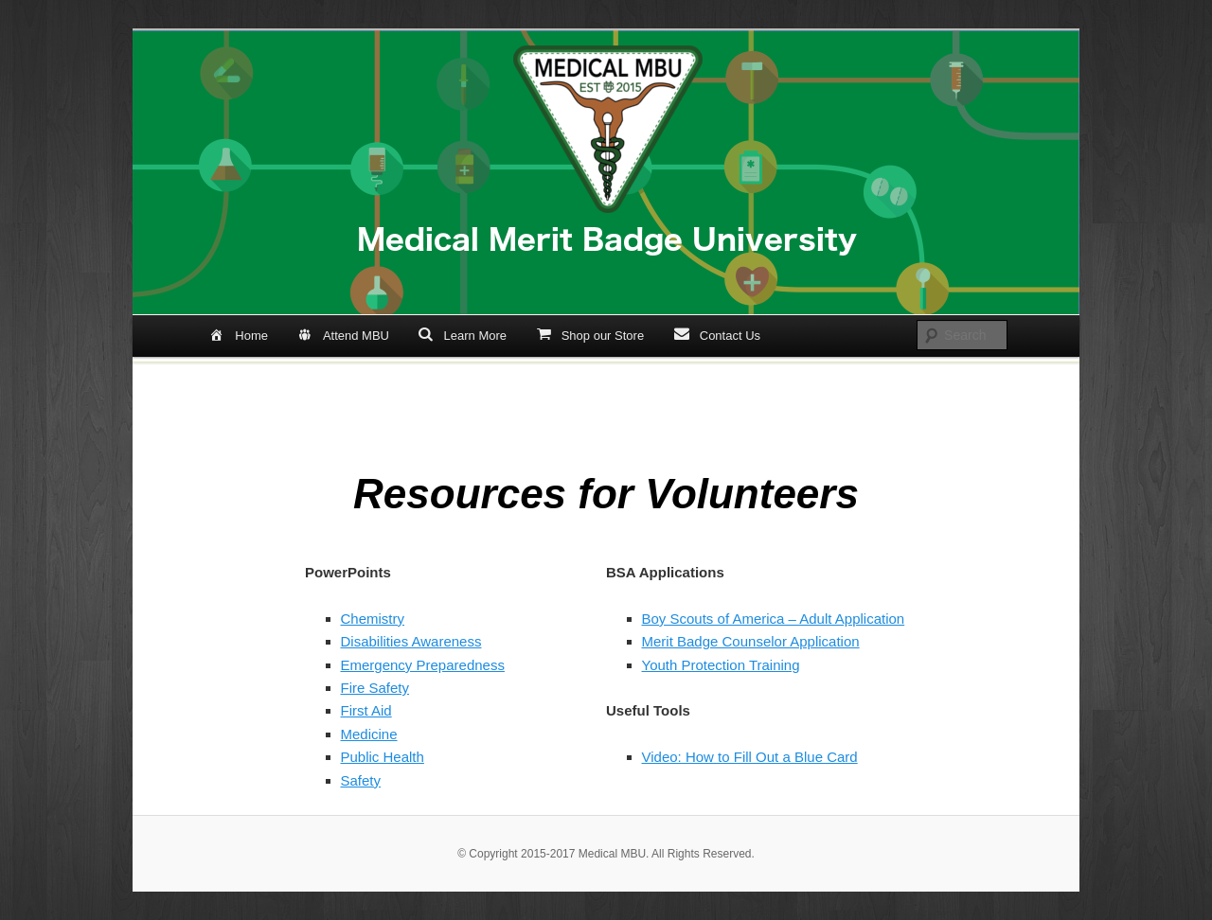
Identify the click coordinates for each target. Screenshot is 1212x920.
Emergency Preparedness (423, 665)
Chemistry (373, 618)
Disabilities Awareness (411, 641)
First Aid (366, 710)
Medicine (369, 734)
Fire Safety (375, 688)
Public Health (382, 757)
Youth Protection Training (721, 665)
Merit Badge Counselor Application (751, 641)
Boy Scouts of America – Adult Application (773, 618)
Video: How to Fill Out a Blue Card (750, 757)
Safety (361, 780)
